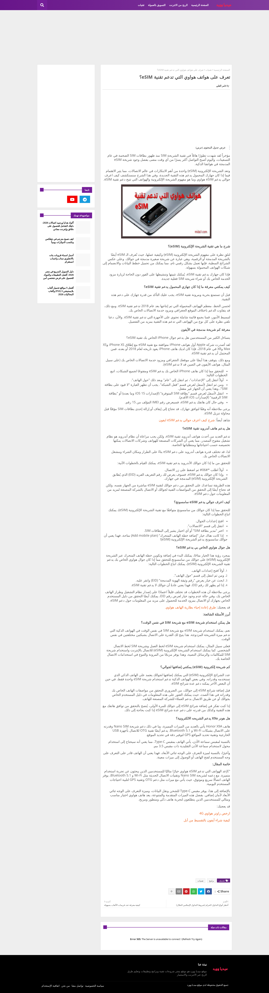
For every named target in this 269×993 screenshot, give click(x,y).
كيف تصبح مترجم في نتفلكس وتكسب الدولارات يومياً (59, 240)
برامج (211, 880)
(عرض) (199, 147)
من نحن (65, 985)
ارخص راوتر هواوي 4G (214, 813)
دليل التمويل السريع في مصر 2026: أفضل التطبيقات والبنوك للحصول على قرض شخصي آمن (58, 275)
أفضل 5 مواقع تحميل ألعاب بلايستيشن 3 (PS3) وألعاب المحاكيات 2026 (60, 291)
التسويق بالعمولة (157, 5)
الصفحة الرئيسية (200, 5)
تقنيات (141, 5)
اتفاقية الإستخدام (51, 985)
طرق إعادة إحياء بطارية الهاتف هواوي (191, 607)
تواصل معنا (77, 985)
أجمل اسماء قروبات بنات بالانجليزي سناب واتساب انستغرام (61, 258)
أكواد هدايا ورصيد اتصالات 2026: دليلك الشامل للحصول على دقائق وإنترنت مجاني (58, 226)
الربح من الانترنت (178, 5)
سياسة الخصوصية (94, 985)
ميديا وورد (192, 984)
